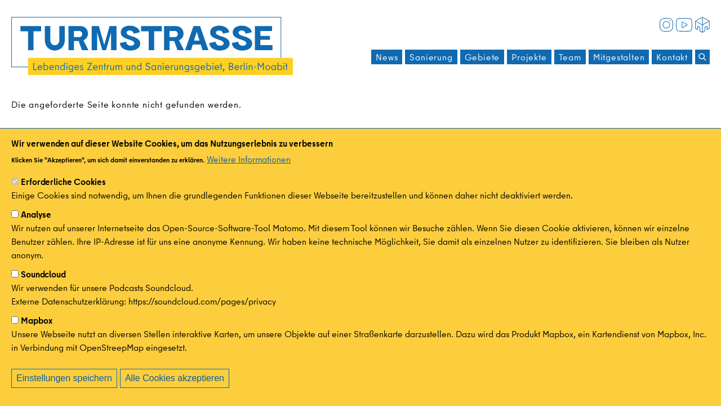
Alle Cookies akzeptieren (174, 378)
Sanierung (431, 57)
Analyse (36, 215)
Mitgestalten (619, 57)
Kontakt (672, 57)
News (387, 57)
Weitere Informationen (249, 159)
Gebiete (482, 57)
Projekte (528, 57)
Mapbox (36, 321)
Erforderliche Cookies (63, 182)
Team (570, 57)
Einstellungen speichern (64, 378)
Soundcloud (43, 274)
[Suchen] (702, 57)
